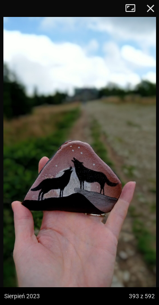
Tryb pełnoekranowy (133, 8)
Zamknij (150, 8)
